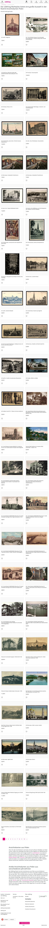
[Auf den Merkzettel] (12, 45)
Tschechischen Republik (27, 880)
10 (24, 839)
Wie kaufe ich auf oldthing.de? (4, 901)
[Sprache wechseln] (26, 2)
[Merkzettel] (41, 2)
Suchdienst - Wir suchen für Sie (18, 897)
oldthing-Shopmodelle (5, 908)
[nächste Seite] (27, 839)
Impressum (3, 925)
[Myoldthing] (36, 2)
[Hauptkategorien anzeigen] (2, 2)
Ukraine (15, 880)
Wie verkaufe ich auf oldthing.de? (5, 905)
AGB (23, 925)
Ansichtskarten (36, 853)
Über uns (3, 898)
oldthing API (3, 910)
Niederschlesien (13, 857)
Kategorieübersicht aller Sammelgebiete (6, 913)
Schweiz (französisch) (29, 906)
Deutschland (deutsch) (30, 901)
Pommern (22, 857)
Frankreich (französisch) (30, 909)
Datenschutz (44, 925)
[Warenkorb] (46, 2)
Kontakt (26, 896)
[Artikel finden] (31, 2)
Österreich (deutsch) (29, 904)
